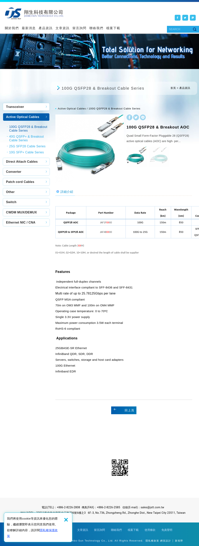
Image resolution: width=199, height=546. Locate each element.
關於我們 (12, 28)
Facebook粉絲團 (87, 467)
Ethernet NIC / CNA (20, 222)
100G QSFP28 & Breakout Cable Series (28, 128)
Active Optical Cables (22, 117)
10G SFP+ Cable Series (26, 152)
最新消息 (29, 28)
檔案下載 (113, 28)
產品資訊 (46, 28)
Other (10, 192)
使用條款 (150, 529)
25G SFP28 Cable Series (27, 146)
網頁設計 (165, 540)
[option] (89, 148)
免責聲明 (166, 529)
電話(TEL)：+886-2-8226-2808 (61, 507)
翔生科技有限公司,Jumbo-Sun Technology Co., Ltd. (34, 13)
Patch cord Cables (20, 181)
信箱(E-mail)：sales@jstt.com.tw (143, 507)
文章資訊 (63, 28)
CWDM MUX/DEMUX (21, 212)
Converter (13, 171)
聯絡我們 (96, 28)
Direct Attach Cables (22, 161)
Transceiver (15, 106)
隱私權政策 (152, 540)
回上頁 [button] (129, 410)
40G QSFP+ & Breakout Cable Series (26, 138)
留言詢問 (79, 28)
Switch (11, 202)
